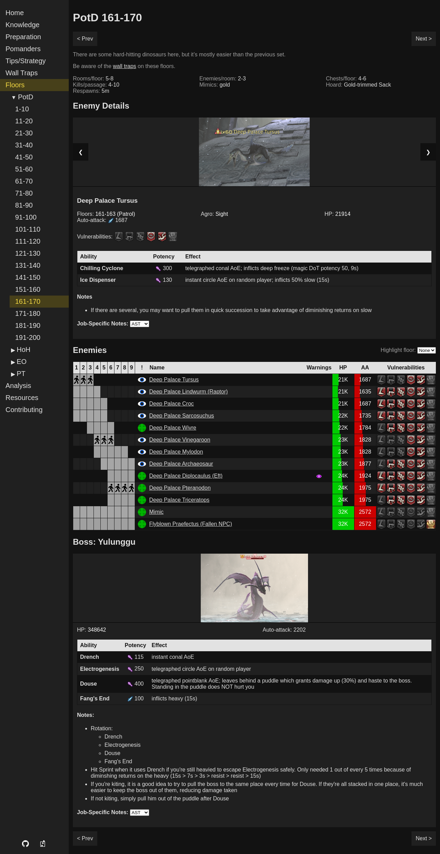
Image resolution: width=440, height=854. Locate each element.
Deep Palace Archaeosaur (181, 464)
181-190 (27, 325)
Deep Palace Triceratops (179, 500)
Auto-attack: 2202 (284, 630)
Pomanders (23, 49)
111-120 (27, 241)
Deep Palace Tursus (174, 379)
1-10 (22, 109)
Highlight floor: (398, 350)
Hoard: (358, 85)
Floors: (106, 214)
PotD (25, 97)
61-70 (24, 181)
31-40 (24, 145)
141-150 (27, 277)
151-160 (27, 289)
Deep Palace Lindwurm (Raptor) (188, 392)
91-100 (25, 217)
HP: (337, 214)
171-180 (27, 313)
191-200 (27, 337)
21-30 (24, 133)
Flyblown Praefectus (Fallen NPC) (190, 524)
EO (21, 361)
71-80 (24, 193)
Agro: (214, 214)
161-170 (27, 301)
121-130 (27, 253)
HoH (23, 349)
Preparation (23, 37)
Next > (424, 39)
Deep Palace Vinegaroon (179, 440)
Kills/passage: (96, 85)
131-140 (27, 265)
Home (15, 12)
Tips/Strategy (26, 61)
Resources (22, 397)
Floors (15, 85)
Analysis (18, 385)
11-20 (24, 121)
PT (20, 373)
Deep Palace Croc (171, 404)
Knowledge (23, 25)
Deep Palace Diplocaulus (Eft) (185, 476)
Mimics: (214, 85)
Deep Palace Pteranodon (180, 488)
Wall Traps (22, 73)
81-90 (24, 205)
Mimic (156, 512)
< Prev (85, 39)
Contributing (24, 409)
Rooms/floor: (93, 78)
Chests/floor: (346, 78)
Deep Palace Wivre (172, 428)
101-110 (27, 229)
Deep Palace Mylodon (176, 452)
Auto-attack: (102, 220)
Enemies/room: (222, 78)
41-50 (24, 157)
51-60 (24, 169)
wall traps (124, 66)
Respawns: (91, 91)
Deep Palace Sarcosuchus (181, 416)
